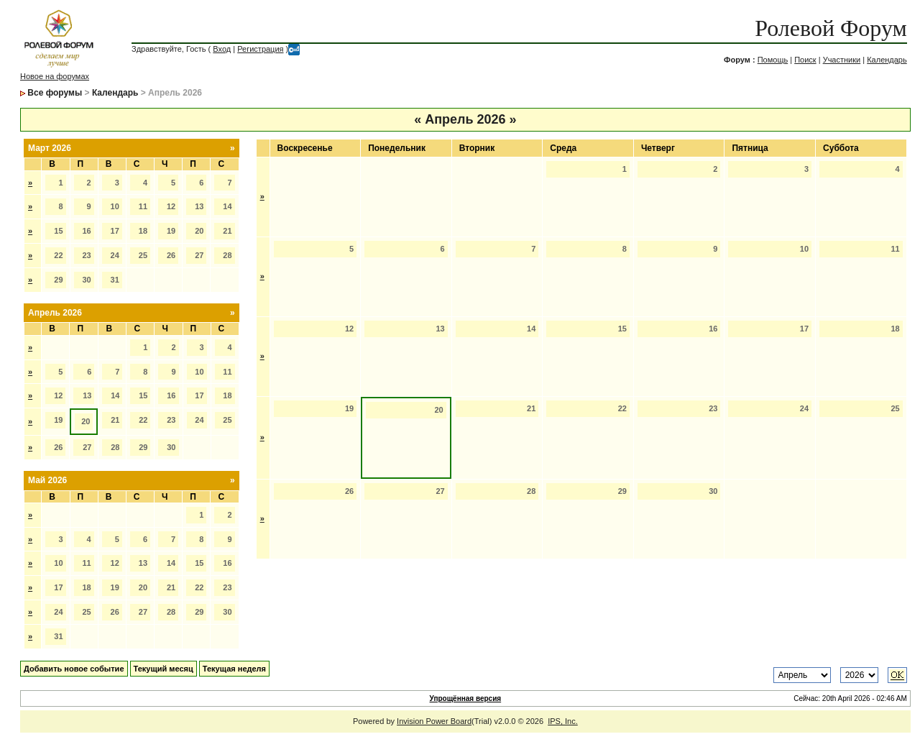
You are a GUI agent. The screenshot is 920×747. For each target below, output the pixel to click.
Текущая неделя (234, 668)
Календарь (887, 59)
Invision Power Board (434, 721)
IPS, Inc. (563, 721)
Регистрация (260, 49)
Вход (222, 49)
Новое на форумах (54, 76)
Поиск (805, 59)
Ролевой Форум (830, 28)
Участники (842, 59)
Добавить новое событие (74, 668)
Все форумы (54, 93)
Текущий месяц (163, 668)
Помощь (773, 59)
